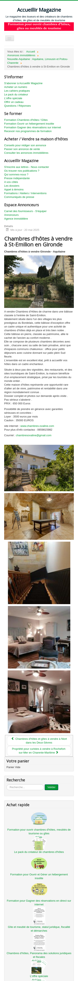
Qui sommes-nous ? (16, 174)
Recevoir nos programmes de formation (28, 131)
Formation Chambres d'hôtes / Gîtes (26, 119)
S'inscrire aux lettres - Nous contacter (26, 167)
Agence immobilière (16, 218)
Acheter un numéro (15, 87)
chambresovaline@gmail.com (33, 435)
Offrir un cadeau (14, 102)
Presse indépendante (17, 178)
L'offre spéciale (13, 98)
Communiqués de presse (19, 197)
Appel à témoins (14, 189)
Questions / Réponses (17, 105)
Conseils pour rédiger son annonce (25, 145)
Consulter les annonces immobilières (26, 152)
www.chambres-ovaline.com (37, 425)
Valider (51, 787)
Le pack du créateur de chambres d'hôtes (39, 852)
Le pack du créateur (16, 94)
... (6, 784)
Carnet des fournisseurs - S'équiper (25, 211)
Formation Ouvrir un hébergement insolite (29, 123)
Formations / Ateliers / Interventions (25, 193)
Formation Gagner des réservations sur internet (32, 127)
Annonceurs (11, 214)
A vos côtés (11, 182)
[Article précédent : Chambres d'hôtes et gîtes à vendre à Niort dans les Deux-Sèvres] (39, 741)
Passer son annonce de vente (22, 149)
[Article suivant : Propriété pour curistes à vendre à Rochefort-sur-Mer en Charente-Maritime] (39, 751)
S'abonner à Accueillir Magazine (23, 83)
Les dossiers (11, 185)
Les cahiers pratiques (17, 90)
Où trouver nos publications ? (21, 170)
